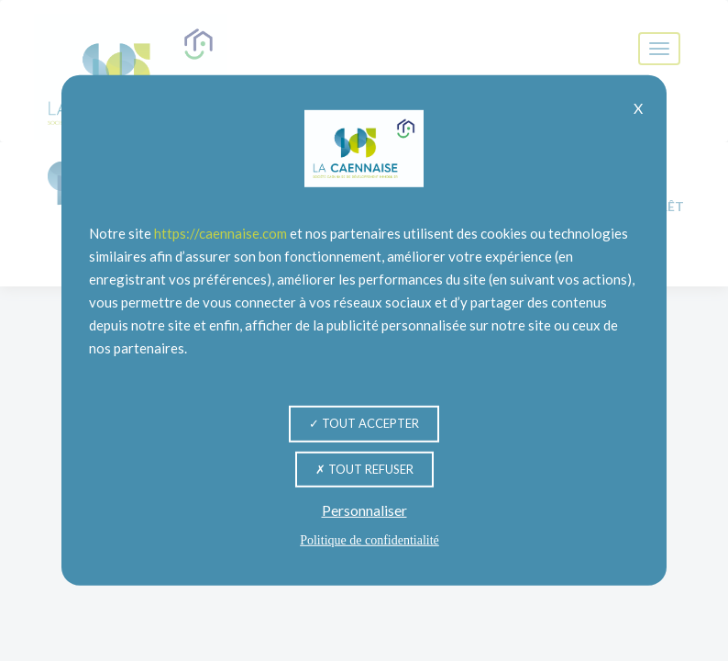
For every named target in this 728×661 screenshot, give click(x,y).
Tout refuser (364, 468)
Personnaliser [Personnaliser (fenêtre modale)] (364, 510)
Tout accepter (364, 423)
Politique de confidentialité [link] (369, 540)
